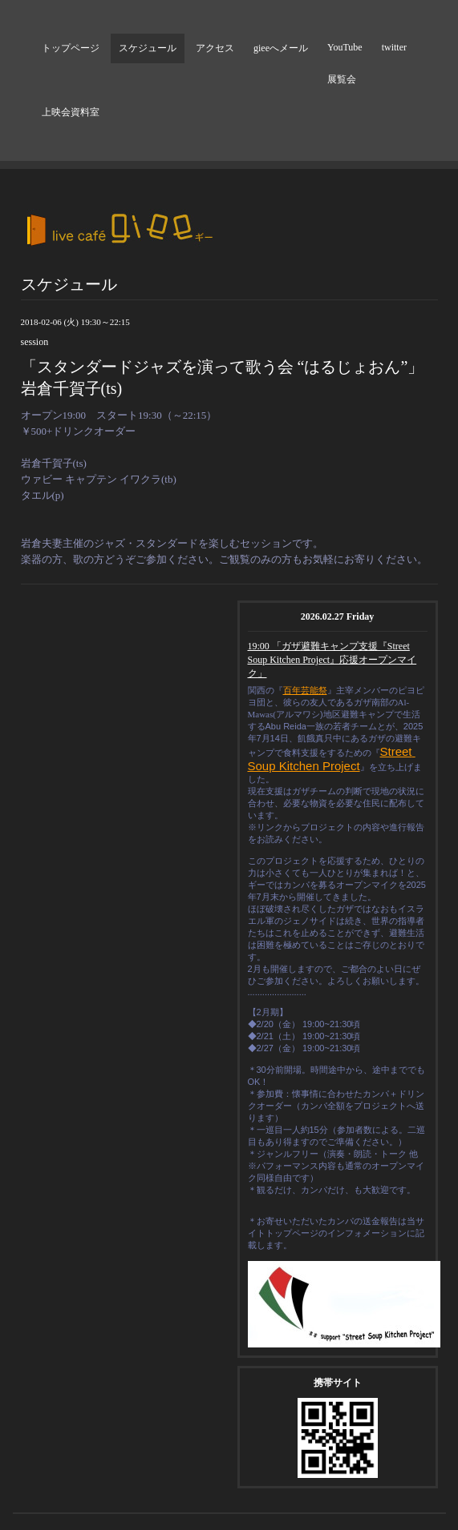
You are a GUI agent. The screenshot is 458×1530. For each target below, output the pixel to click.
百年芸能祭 (305, 690)
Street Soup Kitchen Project (331, 759)
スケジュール (147, 48)
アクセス (215, 48)
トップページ (70, 48)
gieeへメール (280, 48)
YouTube (345, 47)
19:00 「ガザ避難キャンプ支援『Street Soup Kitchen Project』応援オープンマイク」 (332, 660)
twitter (394, 47)
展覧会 (341, 79)
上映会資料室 (70, 112)
